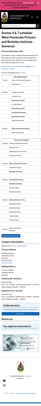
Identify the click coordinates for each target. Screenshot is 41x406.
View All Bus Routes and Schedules (13, 66)
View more (20, 314)
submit (37, 26)
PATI (6, 393)
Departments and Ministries (26, 393)
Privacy (12, 393)
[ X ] (38, 3)
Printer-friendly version (11, 236)
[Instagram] (20, 386)
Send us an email (7, 263)
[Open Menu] (32, 17)
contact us (27, 376)
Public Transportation (19, 246)
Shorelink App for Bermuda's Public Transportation (20, 309)
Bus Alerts (22, 73)
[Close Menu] (37, 17)
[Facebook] (20, 382)
